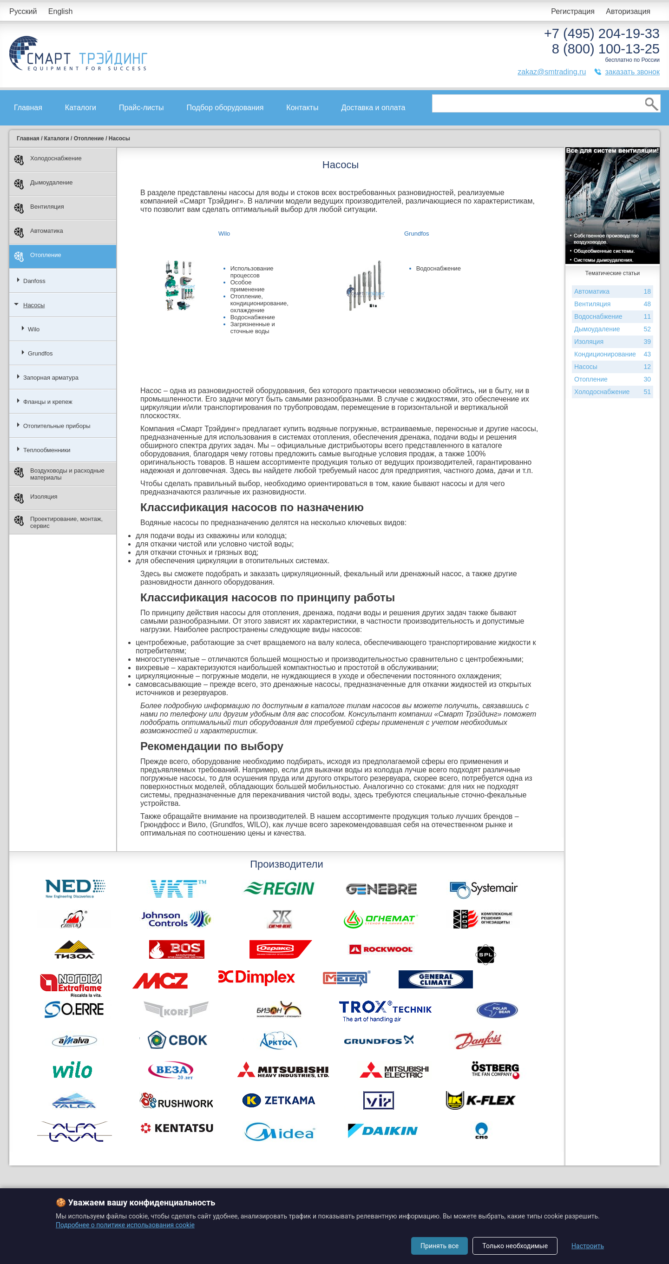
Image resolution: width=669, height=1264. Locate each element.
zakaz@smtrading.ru (552, 72)
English (60, 11)
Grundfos (40, 353)
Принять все (439, 1246)
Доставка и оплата (373, 108)
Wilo (33, 329)
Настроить (587, 1246)
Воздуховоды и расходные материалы (59, 474)
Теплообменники (47, 450)
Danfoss (34, 280)
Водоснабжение (252, 317)
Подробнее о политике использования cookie (125, 1225)
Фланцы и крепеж (47, 401)
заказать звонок (632, 72)
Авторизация (628, 11)
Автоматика (38, 232)
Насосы (34, 305)
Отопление (37, 256)
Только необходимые (515, 1246)
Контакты (302, 108)
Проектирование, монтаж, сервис (58, 522)
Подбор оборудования (225, 108)
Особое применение (247, 286)
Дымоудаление (43, 184)
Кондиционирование (612, 354)
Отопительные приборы (57, 425)
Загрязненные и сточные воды (252, 328)
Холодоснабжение (48, 160)
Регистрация (573, 11)
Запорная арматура (51, 377)
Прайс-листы (141, 108)
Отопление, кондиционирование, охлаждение (259, 303)
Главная (28, 108)
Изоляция (35, 498)
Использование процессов (252, 272)
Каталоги (80, 108)
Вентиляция (39, 208)
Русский (23, 11)
